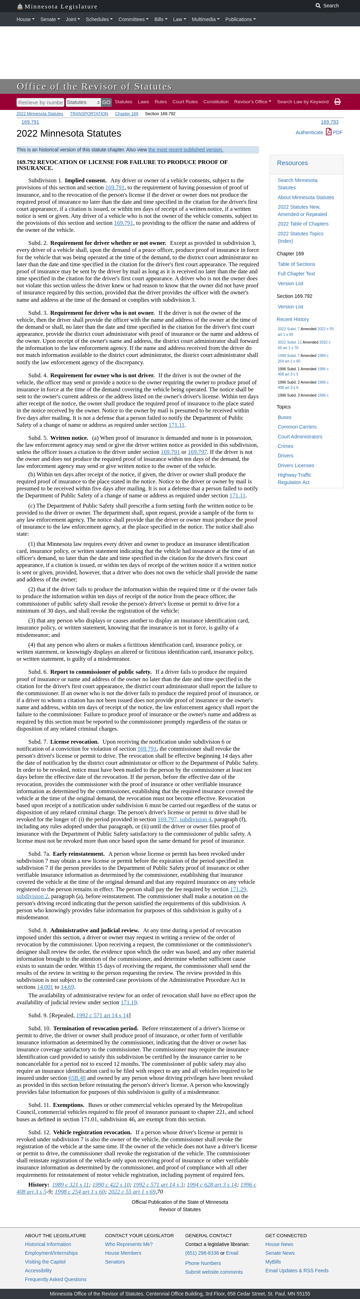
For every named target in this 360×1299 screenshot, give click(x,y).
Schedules (97, 19)
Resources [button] (292, 163)
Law (177, 19)
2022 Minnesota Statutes (40, 113)
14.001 (45, 987)
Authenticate (309, 132)
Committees (131, 19)
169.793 (330, 122)
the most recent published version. (185, 149)
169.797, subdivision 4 (184, 819)
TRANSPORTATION (89, 113)
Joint (71, 19)
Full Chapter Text (296, 273)
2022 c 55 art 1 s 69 (131, 1191)
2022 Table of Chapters (303, 224)
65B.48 (77, 1078)
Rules (161, 101)
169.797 (197, 452)
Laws (143, 101)
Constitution (216, 101)
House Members (123, 1253)
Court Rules (185, 101)
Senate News (280, 1253)
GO (106, 102)
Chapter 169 (126, 113)
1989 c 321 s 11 (70, 1184)
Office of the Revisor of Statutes (94, 86)
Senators (115, 1262)
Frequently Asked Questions (55, 1279)
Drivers (285, 455)
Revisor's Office (251, 101)
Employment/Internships (51, 1253)
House (24, 19)
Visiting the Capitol (45, 1262)
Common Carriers (297, 427)
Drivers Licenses (296, 465)
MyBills (273, 1262)
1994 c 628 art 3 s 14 (212, 1184)
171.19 (129, 1002)
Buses (284, 417)
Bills (158, 19)
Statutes (123, 101)
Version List (290, 283)
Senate (48, 19)
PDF (334, 132)
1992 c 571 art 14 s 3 (158, 1184)
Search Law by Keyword (303, 101)
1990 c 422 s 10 (111, 1184)
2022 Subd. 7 (289, 329)
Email (232, 1253)
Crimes (285, 446)
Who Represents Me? (129, 1244)
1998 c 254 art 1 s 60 (80, 1191)
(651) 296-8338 (202, 1253)
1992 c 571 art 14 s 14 (102, 1015)
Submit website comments (214, 1272)
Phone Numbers (203, 1263)
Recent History (293, 319)
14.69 (67, 987)
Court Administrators (300, 436)
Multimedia (204, 19)
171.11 (176, 425)
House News (279, 1244)
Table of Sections (296, 264)
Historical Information (48, 1244)
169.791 (30, 122)
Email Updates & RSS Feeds (297, 1270)
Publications (238, 19)
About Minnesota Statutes (306, 197)
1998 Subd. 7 (289, 355)
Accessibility (38, 1270)
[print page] (337, 102)
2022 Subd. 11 (290, 342)
